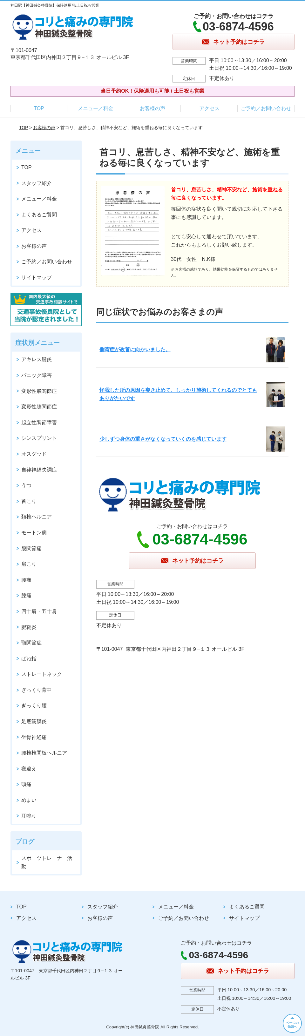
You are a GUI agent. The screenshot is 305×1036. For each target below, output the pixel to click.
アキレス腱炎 (36, 359)
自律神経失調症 (39, 469)
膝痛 (26, 595)
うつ (26, 485)
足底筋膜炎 (34, 721)
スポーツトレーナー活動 (46, 862)
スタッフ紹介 (36, 183)
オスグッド (34, 454)
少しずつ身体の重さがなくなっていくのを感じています (163, 439)
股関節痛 (31, 548)
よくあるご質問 (39, 214)
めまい (29, 800)
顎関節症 (31, 642)
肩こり (29, 564)
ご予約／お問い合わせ (266, 108)
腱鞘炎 (29, 627)
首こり (29, 501)
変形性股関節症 (39, 391)
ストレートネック (41, 674)
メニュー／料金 (95, 108)
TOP (39, 108)
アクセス (209, 108)
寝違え (29, 768)
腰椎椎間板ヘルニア (44, 753)
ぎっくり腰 (34, 705)
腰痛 (26, 580)
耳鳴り (29, 816)
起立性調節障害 (39, 422)
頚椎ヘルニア (36, 516)
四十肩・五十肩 (39, 611)
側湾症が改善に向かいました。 (135, 349)
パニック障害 (36, 375)
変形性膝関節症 (39, 406)
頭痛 (26, 784)
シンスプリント (39, 438)
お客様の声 (152, 108)
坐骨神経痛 (34, 737)
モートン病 (34, 532)
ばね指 (29, 658)
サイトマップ (36, 277)
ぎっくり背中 (36, 690)
